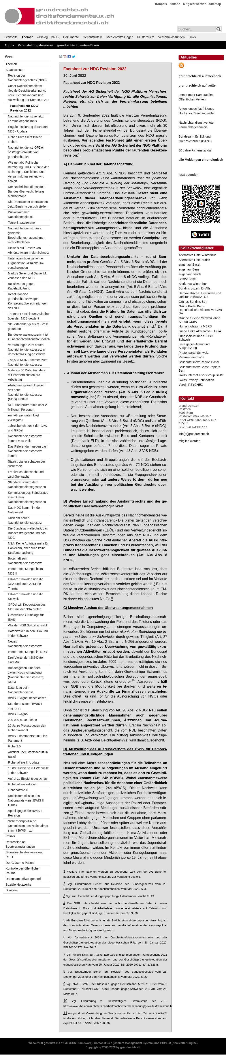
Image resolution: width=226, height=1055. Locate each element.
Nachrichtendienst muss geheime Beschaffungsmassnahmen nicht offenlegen (26, 235)
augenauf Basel (189, 264)
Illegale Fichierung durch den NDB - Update (28, 129)
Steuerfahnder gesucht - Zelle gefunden (28, 326)
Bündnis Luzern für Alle (194, 288)
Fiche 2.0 (14, 746)
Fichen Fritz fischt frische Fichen (25, 139)
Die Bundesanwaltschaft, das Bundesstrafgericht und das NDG (28, 533)
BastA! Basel (187, 279)
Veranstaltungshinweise (35, 45)
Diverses (12, 890)
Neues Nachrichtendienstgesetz (25, 644)
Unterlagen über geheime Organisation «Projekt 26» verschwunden (26, 263)
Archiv (9, 45)
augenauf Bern (189, 269)
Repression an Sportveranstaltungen (20, 844)
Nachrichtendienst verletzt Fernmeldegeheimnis (25, 119)
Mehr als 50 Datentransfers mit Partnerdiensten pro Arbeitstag (26, 375)
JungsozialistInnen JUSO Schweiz (196, 337)
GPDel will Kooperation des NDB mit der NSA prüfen (26, 607)
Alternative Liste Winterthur (197, 255)
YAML (64, 1043)
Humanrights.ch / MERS (195, 326)
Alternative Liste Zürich (194, 260)
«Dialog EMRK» (48, 37)
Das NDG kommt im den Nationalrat (24, 510)
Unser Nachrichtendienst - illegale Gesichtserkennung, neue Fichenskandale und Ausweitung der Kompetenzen (28, 93)
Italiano (175, 4)
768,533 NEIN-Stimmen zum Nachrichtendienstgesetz (27, 362)
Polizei (10, 836)
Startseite (11, 37)
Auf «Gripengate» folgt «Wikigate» (23, 418)
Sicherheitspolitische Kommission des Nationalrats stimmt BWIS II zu (28, 825)
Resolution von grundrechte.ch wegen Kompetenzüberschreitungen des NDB (27, 301)
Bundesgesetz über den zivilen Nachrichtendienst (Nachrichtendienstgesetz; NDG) (26, 675)
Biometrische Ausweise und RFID (24, 855)
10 (65, 1001)
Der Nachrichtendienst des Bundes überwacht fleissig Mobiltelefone (26, 191)
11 (65, 1013)
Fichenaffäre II (18, 790)
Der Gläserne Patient (20, 862)
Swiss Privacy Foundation (196, 380)
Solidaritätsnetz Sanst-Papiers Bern (199, 368)
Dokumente (71, 37)
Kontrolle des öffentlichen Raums (23, 871)
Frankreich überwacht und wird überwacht (26, 474)
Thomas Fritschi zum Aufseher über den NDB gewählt (29, 316)
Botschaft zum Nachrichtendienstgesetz (25, 561)
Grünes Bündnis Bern (193, 301)
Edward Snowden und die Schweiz (25, 596)
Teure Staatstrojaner (22, 222)
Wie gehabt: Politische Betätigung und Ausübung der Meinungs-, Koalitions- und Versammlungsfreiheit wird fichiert (28, 172)
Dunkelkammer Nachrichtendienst (20, 214)
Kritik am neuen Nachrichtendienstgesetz (25, 520)
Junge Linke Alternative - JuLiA (200, 331)
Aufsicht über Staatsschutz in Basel (28, 754)
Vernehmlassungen (171, 37)
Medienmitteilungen (120, 37)
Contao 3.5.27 (103, 1043)
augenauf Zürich (190, 274)
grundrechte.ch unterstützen (78, 45)
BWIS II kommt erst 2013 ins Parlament (27, 738)
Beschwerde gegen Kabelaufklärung (21, 286)
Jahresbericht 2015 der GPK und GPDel (27, 428)
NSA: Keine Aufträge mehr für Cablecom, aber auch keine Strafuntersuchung (28, 548)
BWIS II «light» (18, 714)
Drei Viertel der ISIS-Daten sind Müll (26, 660)
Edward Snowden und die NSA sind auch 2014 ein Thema (25, 583)
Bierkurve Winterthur (193, 283)
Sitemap (215, 4)
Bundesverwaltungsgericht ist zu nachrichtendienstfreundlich (29, 337)
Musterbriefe (145, 37)
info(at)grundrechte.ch (194, 434)
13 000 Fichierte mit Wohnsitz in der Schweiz (28, 770)
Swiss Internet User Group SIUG (201, 375)
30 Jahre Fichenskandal (195, 150)
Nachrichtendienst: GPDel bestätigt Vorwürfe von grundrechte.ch (25, 152)
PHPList (165, 1043)
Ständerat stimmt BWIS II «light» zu (25, 706)
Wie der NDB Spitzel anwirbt (27, 625)
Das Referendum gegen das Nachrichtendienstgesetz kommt (27, 451)
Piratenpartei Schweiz (193, 352)
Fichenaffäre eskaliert (23, 784)
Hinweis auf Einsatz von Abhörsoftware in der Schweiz (28, 250)
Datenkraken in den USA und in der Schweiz (28, 633)
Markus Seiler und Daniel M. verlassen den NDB (27, 276)
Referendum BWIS (191, 357)
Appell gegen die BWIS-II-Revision (25, 813)
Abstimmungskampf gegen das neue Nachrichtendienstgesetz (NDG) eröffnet (26, 392)
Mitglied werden (194, 4)
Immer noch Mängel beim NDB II (25, 571)
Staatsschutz (14, 70)
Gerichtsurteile (93, 37)
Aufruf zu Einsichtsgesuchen (27, 778)
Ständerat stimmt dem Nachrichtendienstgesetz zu (27, 484)
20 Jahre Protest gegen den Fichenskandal (27, 728)
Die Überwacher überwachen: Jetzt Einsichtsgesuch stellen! (28, 204)
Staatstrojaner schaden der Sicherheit (26, 464)
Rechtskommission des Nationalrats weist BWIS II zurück (26, 800)
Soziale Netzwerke (18, 884)
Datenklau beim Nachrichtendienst (20, 690)
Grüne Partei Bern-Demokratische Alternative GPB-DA (201, 309)
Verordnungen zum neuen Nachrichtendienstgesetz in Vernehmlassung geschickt (26, 349)
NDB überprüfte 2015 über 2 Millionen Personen (27, 407)
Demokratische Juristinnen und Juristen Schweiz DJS (200, 295)
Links (192, 37)
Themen (28, 37)
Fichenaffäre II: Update (23, 762)
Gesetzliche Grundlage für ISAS (26, 617)
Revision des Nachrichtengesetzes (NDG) (27, 78)
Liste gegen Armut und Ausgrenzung (194, 346)
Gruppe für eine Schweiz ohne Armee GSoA (199, 319)
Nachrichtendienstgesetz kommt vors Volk (25, 438)
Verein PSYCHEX (191, 384)
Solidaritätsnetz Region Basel (199, 362)
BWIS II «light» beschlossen (27, 698)
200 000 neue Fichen (22, 720)
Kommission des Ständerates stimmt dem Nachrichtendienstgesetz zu (28, 497)
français (161, 4)
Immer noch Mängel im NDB (27, 652)
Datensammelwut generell (23, 879)
